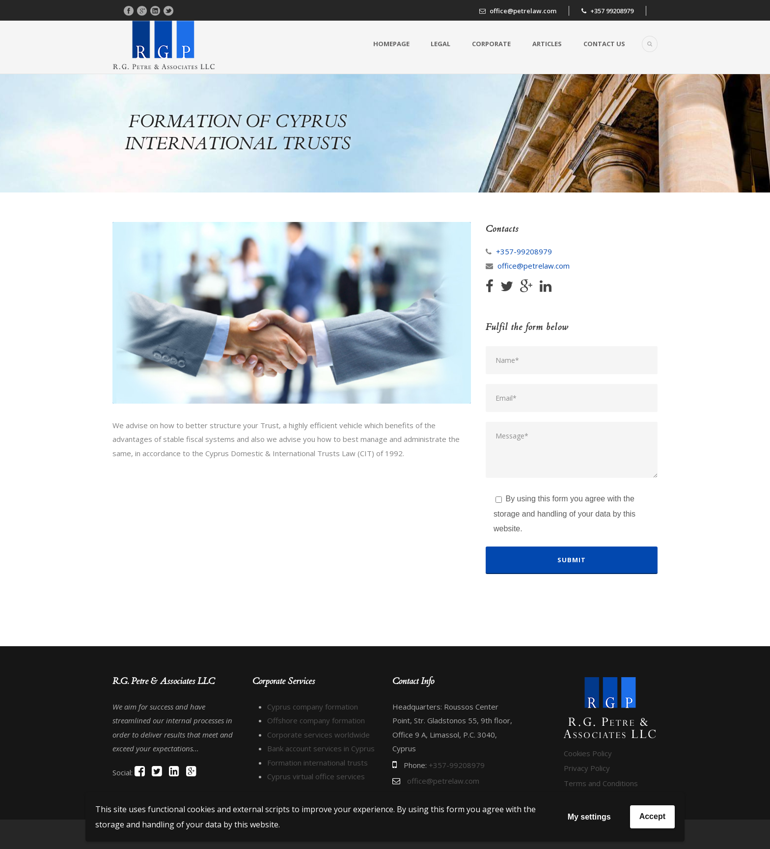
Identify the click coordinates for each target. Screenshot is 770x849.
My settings (589, 817)
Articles (547, 43)
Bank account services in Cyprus (321, 748)
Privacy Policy (587, 768)
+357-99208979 (524, 251)
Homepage (391, 43)
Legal (440, 43)
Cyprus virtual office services (316, 776)
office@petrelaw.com (523, 10)
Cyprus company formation (312, 707)
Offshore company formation (316, 720)
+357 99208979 (611, 10)
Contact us (604, 43)
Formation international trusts (317, 762)
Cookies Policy (588, 753)
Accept (652, 816)
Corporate (491, 43)
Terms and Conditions (601, 783)
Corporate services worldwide (318, 734)
